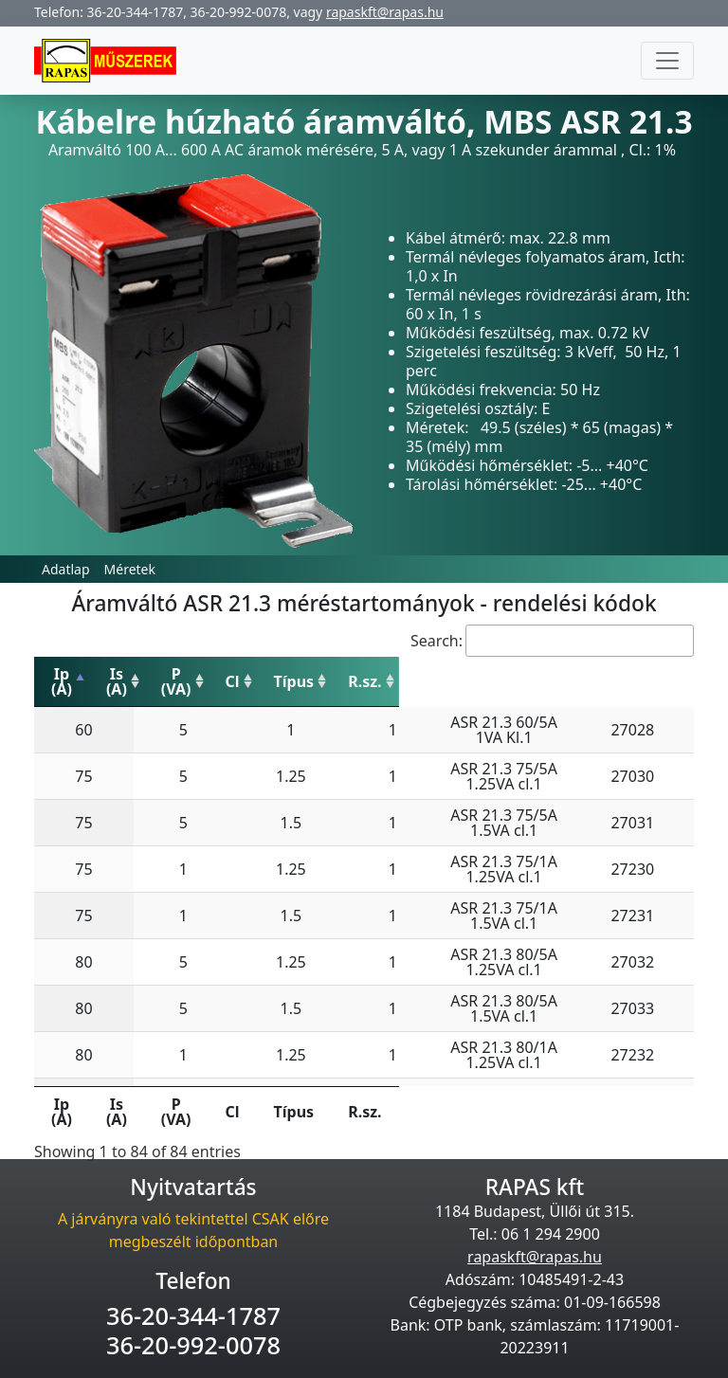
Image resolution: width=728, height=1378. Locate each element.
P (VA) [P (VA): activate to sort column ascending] (254, 673)
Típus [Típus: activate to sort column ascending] (485, 673)
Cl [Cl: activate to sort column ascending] (328, 673)
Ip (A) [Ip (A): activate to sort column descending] (78, 673)
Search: (552, 641)
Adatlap (66, 569)
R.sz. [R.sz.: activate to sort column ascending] (653, 673)
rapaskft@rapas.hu (385, 12)
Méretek (129, 569)
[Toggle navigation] (667, 61)
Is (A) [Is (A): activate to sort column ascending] (165, 673)
